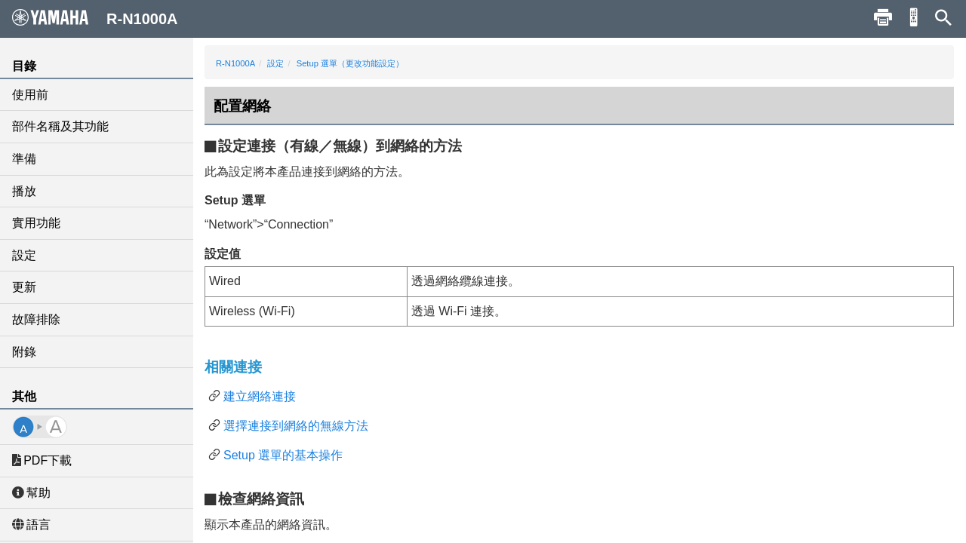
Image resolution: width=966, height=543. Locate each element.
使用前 (30, 94)
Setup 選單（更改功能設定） (350, 63)
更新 (24, 287)
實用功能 (36, 222)
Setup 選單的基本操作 (283, 455)
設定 (24, 255)
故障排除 (36, 319)
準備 (24, 158)
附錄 (24, 351)
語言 (31, 524)
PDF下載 (42, 460)
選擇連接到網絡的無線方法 (295, 425)
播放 (24, 191)
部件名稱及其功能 (60, 126)
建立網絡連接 (259, 396)
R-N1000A (235, 63)
